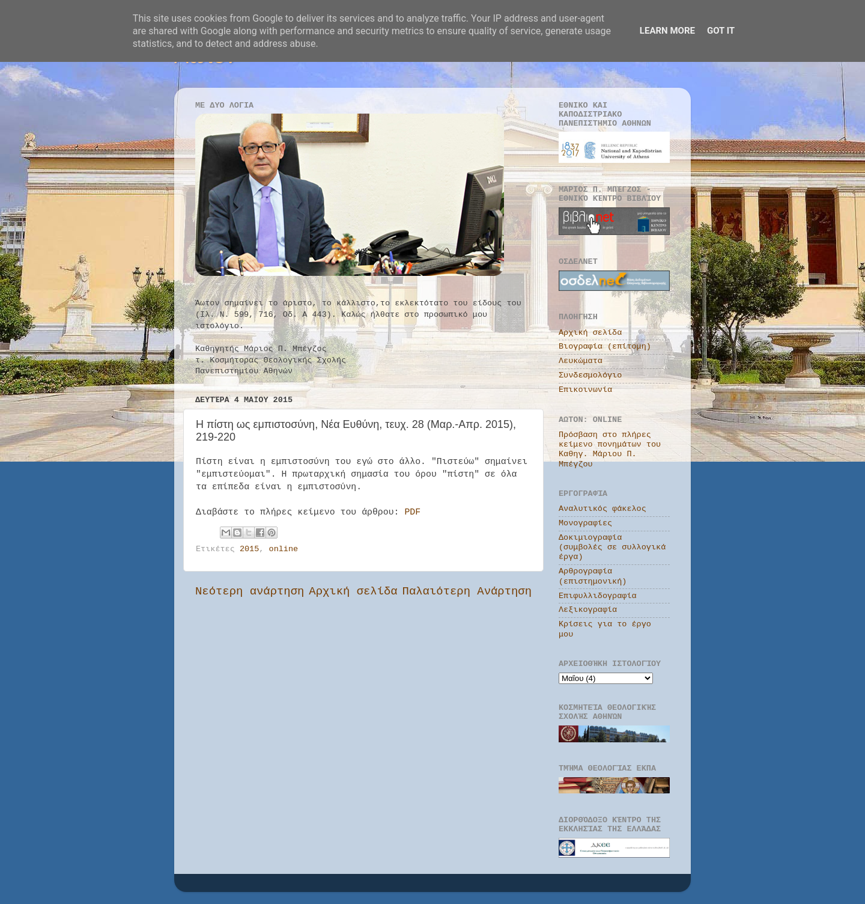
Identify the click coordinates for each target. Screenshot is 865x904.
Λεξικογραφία (588, 609)
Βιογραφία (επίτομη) (605, 346)
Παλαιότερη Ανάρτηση (467, 591)
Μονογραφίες (585, 523)
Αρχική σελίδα (353, 591)
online (284, 549)
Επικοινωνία (585, 389)
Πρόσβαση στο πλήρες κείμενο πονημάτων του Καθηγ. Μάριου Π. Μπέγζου (610, 449)
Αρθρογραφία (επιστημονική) (593, 576)
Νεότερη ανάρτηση (249, 591)
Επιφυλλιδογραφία (598, 595)
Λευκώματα (580, 360)
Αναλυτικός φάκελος (602, 508)
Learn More (667, 30)
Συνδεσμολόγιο (590, 375)
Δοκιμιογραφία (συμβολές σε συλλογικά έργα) (612, 547)
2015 (249, 549)
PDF (412, 512)
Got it (721, 30)
